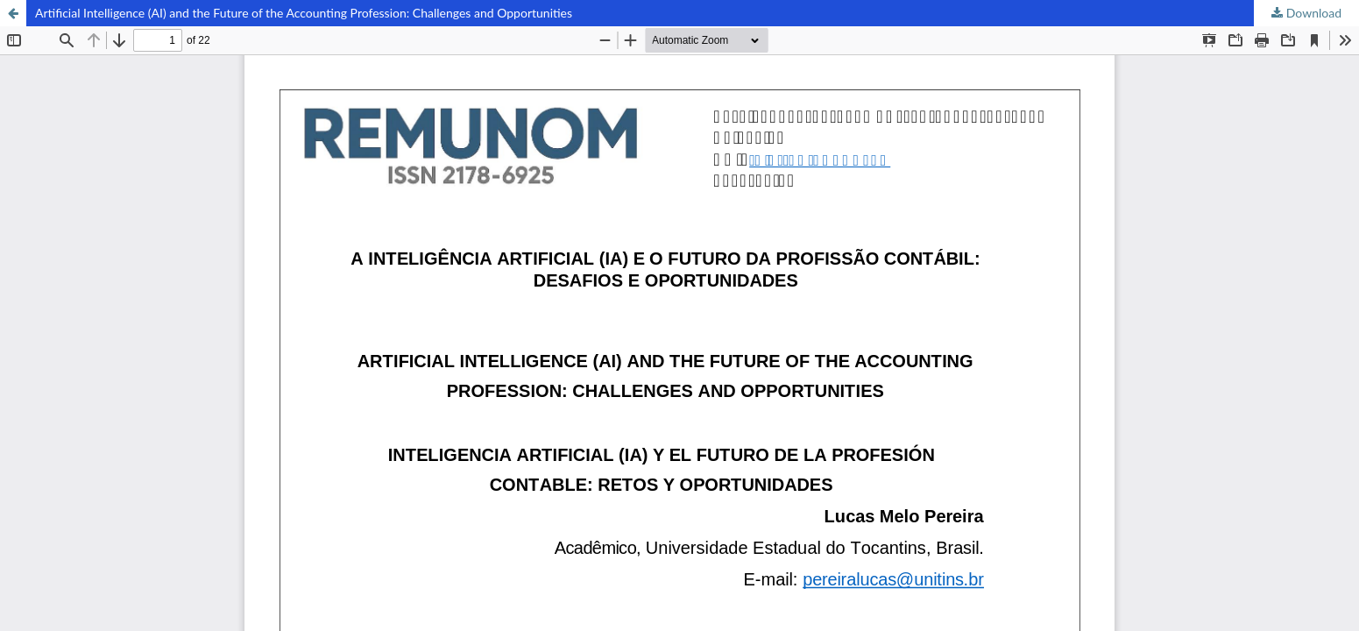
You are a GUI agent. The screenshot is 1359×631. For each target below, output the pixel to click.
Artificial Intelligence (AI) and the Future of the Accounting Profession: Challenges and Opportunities (303, 12)
